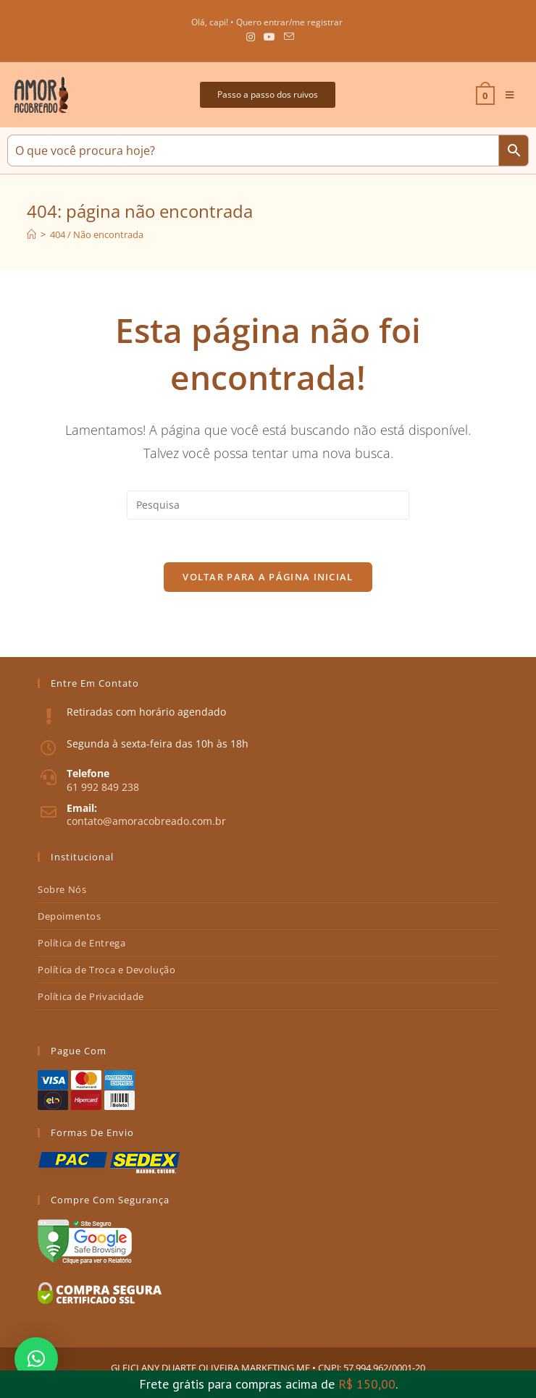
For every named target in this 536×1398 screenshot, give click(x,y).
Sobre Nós (62, 889)
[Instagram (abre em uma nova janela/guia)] (250, 36)
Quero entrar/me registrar (289, 22)
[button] (267, 95)
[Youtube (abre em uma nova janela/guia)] (269, 36)
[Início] (31, 234)
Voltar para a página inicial (268, 577)
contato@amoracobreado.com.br (146, 822)
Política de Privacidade (91, 996)
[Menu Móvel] (504, 94)
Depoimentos (69, 916)
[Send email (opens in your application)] (287, 36)
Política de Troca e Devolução (106, 969)
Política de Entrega (81, 942)
